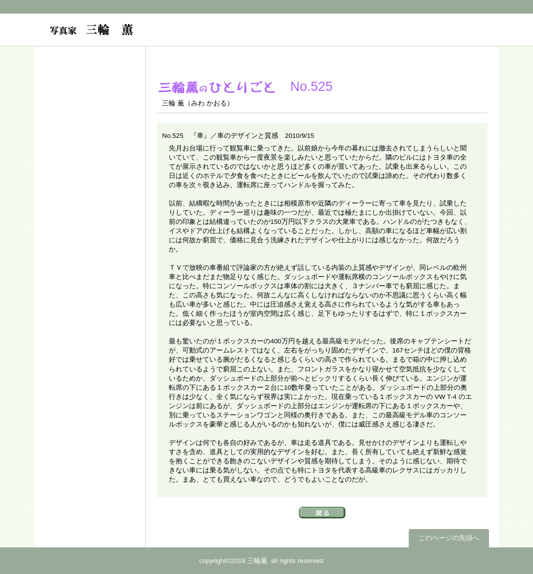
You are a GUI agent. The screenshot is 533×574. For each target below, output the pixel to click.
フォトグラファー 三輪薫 (149, 35)
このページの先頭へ (448, 538)
